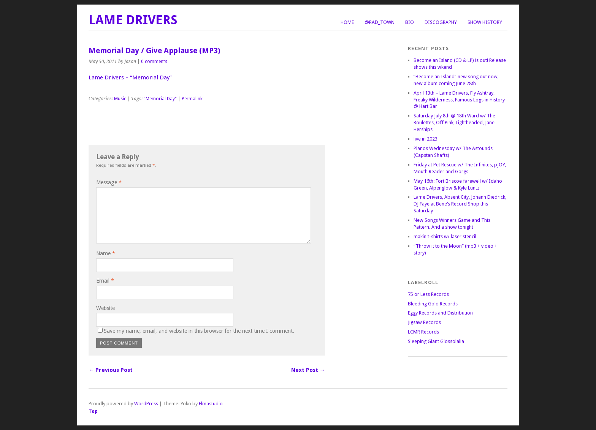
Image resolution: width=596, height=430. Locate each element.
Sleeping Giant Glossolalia (436, 341)
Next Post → (308, 370)
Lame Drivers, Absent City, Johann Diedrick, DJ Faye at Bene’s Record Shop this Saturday (460, 203)
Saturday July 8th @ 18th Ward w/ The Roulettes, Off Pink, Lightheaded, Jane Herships (454, 122)
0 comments (154, 61)
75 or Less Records (428, 294)
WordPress (146, 403)
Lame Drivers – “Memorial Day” (130, 77)
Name (105, 253)
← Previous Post (111, 370)
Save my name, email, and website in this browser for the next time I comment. (199, 331)
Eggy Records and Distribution (440, 313)
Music (120, 98)
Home (347, 22)
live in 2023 (425, 139)
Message (109, 182)
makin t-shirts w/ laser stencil (445, 236)
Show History (485, 22)
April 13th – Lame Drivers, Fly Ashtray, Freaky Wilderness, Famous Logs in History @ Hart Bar (459, 99)
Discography (441, 22)
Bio (409, 22)
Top (93, 411)
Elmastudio (211, 403)
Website (105, 308)
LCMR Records (423, 332)
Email (105, 281)
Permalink (192, 98)
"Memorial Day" (160, 98)
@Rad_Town (380, 22)
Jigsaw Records (424, 322)
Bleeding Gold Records (433, 304)
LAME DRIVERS (133, 20)
